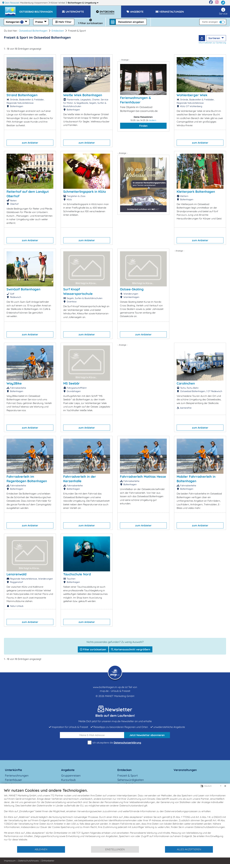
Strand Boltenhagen (22, 95)
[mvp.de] (223, 2)
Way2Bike (14, 383)
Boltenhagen (83, 2)
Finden (143, 125)
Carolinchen (186, 383)
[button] (38, 10)
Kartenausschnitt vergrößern (130, 649)
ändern (152, 120)
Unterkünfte (13, 770)
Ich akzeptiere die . (115, 743)
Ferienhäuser (13, 780)
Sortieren (214, 38)
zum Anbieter (30, 142)
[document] (115, 816)
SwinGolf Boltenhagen (23, 289)
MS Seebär (71, 383)
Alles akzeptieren (189, 849)
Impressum (10, 860)
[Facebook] (211, 2)
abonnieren (147, 735)
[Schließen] (225, 786)
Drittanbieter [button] (47, 860)
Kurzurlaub (68, 780)
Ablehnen (41, 849)
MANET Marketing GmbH (119, 696)
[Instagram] (216, 2)
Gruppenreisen (70, 775)
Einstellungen (115, 849)
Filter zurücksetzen (93, 649)
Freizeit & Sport (127, 775)
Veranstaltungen (185, 770)
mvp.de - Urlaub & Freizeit (115, 690)
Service (223, 11)
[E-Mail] (92, 735)
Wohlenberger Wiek (192, 95)
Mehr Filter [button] (63, 21)
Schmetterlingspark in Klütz (84, 192)
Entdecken (58, 30)
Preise (39, 21)
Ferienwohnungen (16, 775)
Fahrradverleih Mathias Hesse (143, 477)
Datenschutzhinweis (28, 860)
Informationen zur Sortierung (212, 42)
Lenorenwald (16, 574)
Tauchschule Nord (77, 574)
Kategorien (15, 22)
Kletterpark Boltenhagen (196, 192)
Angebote (67, 770)
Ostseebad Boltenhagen (33, 30)
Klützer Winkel (58, 2)
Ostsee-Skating (132, 289)
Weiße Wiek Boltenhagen (82, 95)
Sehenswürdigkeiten (130, 780)
